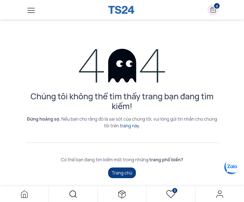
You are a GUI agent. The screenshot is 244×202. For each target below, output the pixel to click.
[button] (73, 194)
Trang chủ (122, 173)
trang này (129, 126)
